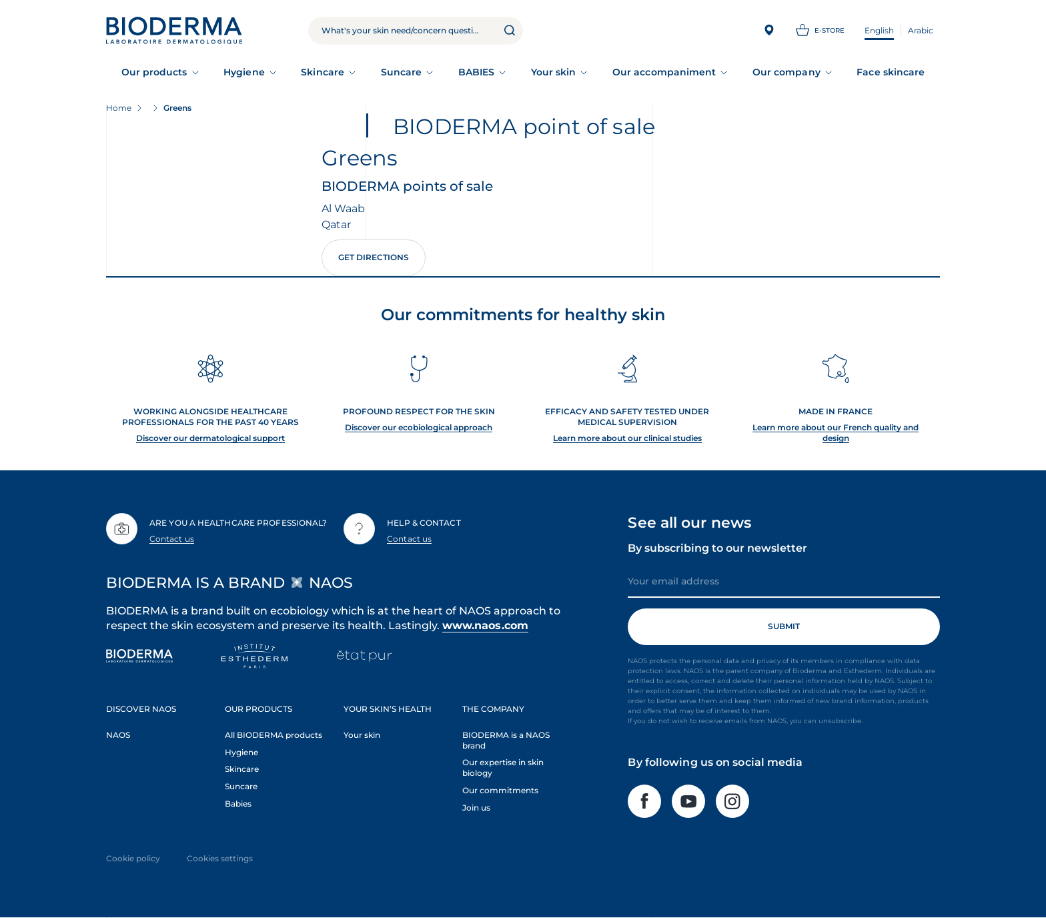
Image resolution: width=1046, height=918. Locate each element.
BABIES (476, 72)
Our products (154, 72)
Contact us (171, 539)
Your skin (553, 72)
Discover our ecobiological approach (418, 427)
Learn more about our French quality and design (835, 432)
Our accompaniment (664, 72)
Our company (786, 72)
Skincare (322, 72)
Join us (476, 808)
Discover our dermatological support (210, 438)
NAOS (118, 735)
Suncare (401, 72)
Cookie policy (133, 858)
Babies (238, 804)
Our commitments (500, 790)
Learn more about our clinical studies (627, 438)
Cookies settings (220, 858)
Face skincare (891, 72)
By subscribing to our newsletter (717, 548)
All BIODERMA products (273, 735)
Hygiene (244, 72)
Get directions (373, 257)
